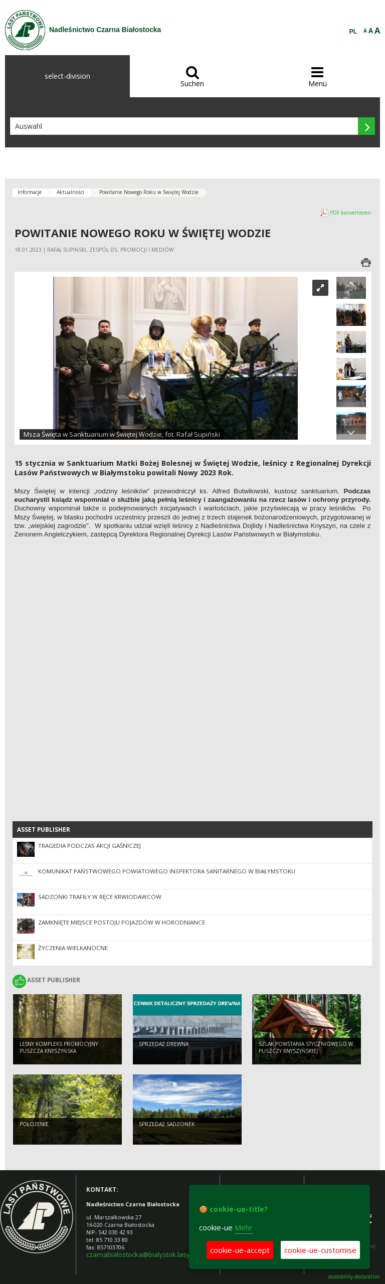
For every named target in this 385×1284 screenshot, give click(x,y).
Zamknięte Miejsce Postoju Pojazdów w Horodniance (121, 922)
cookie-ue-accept (240, 1250)
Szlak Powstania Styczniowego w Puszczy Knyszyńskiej (306, 1049)
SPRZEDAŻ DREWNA (163, 1045)
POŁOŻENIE (34, 1125)
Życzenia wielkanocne (73, 948)
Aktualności (70, 192)
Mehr (244, 1227)
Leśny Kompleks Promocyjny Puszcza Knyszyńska (59, 1049)
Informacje (30, 192)
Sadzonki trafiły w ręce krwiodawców (99, 896)
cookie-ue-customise (320, 1250)
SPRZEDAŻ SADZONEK (167, 1125)
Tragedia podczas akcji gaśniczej (89, 845)
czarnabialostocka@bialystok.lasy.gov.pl (148, 1254)
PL (353, 31)
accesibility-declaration (354, 1276)
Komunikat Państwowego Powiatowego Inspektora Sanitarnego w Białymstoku (166, 871)
